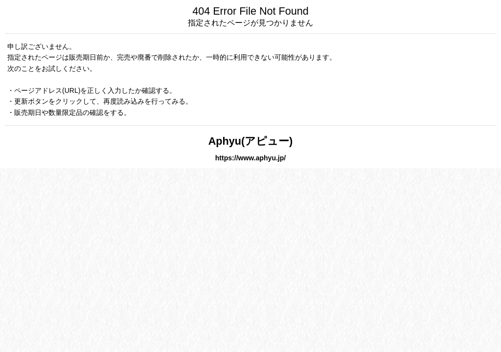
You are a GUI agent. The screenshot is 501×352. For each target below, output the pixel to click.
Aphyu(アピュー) (250, 141)
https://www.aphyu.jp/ (250, 158)
